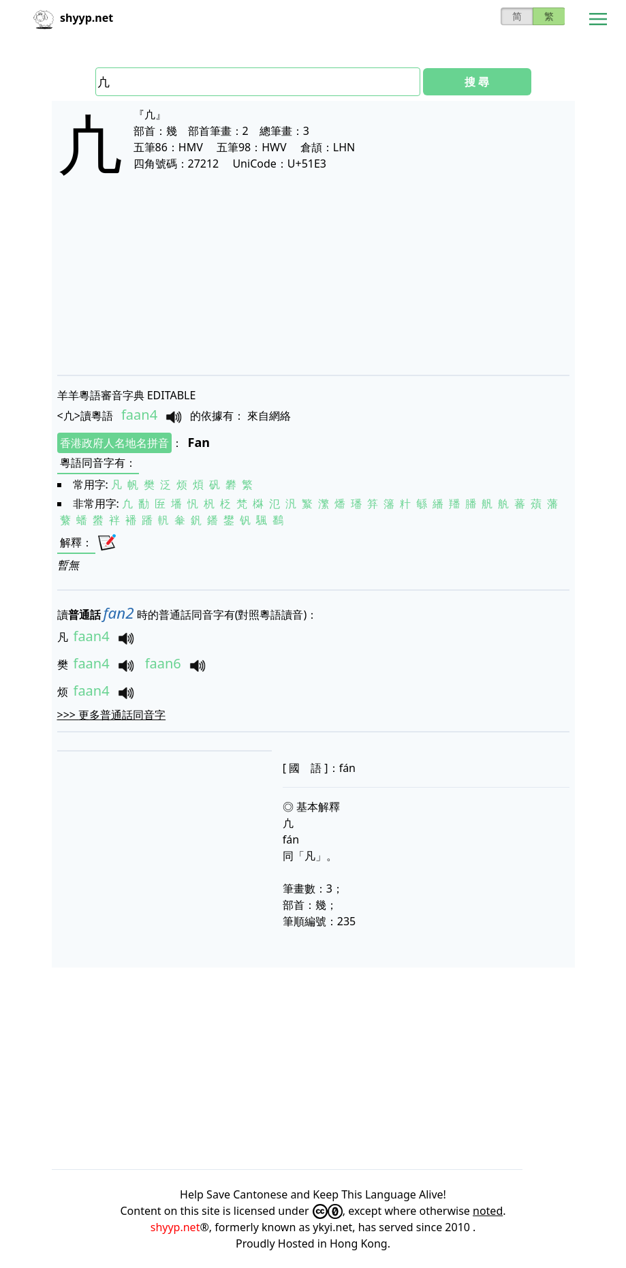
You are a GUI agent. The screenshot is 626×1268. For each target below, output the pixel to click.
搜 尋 (477, 81)
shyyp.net (175, 1227)
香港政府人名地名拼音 (114, 442)
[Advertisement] (313, 287)
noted (488, 1210)
